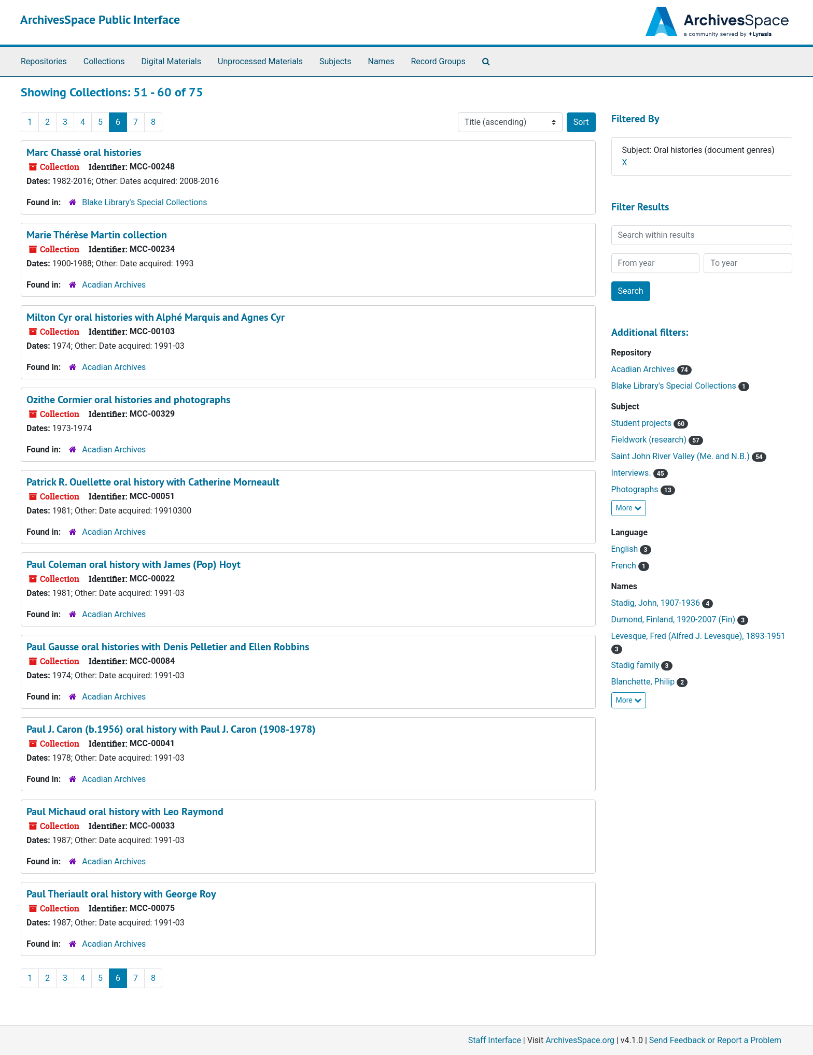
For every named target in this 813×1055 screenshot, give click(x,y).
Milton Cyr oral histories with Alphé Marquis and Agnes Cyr (155, 317)
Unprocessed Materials (260, 61)
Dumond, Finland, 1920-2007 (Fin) (674, 619)
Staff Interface (494, 1040)
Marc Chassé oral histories (83, 152)
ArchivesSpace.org (579, 1040)
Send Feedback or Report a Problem (715, 1040)
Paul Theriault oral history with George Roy (121, 894)
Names (381, 61)
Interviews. (632, 473)
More (629, 508)
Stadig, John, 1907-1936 (657, 603)
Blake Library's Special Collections (144, 202)
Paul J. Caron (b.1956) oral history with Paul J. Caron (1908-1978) (171, 729)
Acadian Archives (114, 285)
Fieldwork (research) (650, 440)
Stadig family (636, 665)
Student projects (642, 423)
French (624, 566)
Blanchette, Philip (644, 682)
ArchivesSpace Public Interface (100, 19)
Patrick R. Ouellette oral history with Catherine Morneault (152, 482)
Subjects (335, 61)
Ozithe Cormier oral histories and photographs (128, 399)
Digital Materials (171, 61)
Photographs (636, 489)
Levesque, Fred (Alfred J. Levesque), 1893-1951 (698, 636)
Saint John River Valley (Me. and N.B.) (681, 456)
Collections (104, 61)
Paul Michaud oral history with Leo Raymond (124, 811)
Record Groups (438, 61)
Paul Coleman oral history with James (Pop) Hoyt (133, 564)
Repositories (44, 61)
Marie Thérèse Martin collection (96, 234)
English (625, 549)
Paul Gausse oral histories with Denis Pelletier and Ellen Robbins (167, 646)
